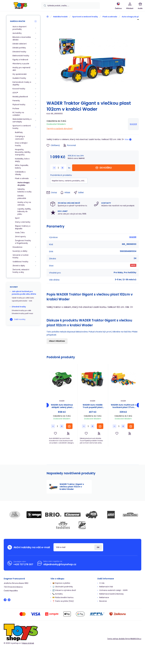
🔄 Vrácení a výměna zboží (64, 590)
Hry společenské (20, 74)
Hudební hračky (19, 78)
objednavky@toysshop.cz (59, 564)
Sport (17, 218)
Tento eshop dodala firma (118, 638)
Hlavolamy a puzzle (21, 63)
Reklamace (104, 597)
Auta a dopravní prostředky (19, 27)
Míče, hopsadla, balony (21, 166)
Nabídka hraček (60, 16)
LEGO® (15, 92)
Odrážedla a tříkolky (20, 173)
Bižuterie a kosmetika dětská (22, 38)
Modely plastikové (20, 96)
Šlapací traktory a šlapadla (22, 227)
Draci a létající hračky (21, 144)
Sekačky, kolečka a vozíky (25, 190)
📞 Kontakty (57, 594)
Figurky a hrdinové (20, 59)
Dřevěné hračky (19, 51)
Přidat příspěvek (57, 341)
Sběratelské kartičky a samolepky (22, 120)
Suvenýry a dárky (20, 251)
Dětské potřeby (19, 47)
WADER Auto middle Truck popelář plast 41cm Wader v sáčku (92, 406)
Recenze (103, 601)
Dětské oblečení (20, 43)
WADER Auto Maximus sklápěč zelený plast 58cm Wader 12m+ (62, 406)
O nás (101, 583)
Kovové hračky (19, 88)
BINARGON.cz (135, 638)
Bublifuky (19, 132)
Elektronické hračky (21, 55)
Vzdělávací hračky (20, 261)
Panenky (16, 100)
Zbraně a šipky (19, 265)
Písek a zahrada (110, 16)
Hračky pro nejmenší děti (21, 68)
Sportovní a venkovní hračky (85, 16)
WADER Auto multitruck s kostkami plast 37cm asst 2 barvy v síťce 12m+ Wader (123, 406)
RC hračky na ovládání (18, 113)
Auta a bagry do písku (132, 16)
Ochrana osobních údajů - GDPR (113, 590)
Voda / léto (20, 232)
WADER (133, 124)
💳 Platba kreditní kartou (62, 597)
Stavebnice (17, 247)
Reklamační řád (106, 586)
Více (126, 139)
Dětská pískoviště (22, 197)
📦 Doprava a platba (61, 583)
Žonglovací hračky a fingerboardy (23, 241)
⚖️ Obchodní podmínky (62, 586)
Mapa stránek (28, 643)
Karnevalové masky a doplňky (22, 83)
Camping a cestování (20, 137)
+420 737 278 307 (23, 564)
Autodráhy (17, 33)
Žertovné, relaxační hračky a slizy (21, 270)
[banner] (20, 6)
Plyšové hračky (19, 104)
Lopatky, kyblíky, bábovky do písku (24, 211)
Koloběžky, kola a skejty (22, 160)
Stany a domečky (22, 222)
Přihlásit (98, 547)
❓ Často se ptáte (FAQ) (63, 601)
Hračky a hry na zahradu (24, 203)
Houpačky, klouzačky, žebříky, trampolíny (23, 152)
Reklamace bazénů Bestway (111, 594)
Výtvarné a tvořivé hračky (20, 256)
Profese (16, 108)
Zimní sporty (20, 236)
